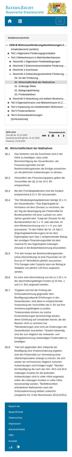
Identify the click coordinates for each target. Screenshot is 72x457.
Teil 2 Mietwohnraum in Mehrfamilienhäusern (35, 57)
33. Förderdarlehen (25, 94)
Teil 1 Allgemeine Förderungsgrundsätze (33, 53)
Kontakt (13, 441)
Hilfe (11, 435)
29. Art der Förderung (26, 78)
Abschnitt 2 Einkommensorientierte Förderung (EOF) (42, 65)
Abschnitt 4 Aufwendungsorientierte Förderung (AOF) (42, 74)
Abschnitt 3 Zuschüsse (25, 69)
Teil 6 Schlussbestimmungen (26, 115)
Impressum (15, 423)
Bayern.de (14, 406)
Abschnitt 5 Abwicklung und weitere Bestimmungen (41, 98)
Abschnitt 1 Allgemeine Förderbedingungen (36, 61)
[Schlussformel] (19, 119)
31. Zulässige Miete (25, 86)
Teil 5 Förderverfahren (23, 110)
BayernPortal (16, 412)
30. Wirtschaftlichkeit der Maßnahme (34, 82)
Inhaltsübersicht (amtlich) (25, 49)
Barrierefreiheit (17, 429)
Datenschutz (15, 417)
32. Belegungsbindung (26, 90)
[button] (7, 45)
